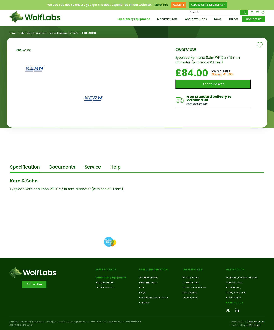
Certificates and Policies (153, 297)
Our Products (106, 269)
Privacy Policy (191, 277)
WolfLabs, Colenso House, (241, 277)
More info (161, 5)
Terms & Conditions (194, 287)
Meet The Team (148, 282)
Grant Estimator (105, 287)
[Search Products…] (214, 12)
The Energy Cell (255, 321)
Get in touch (235, 269)
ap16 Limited (253, 325)
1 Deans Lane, (234, 282)
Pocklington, (233, 287)
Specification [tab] (25, 167)
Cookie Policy (191, 282)
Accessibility (190, 297)
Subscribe (34, 284)
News (218, 19)
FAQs (142, 292)
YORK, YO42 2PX (235, 292)
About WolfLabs (196, 19)
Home (12, 33)
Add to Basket (213, 84)
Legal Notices (192, 269)
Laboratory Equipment (133, 19)
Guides (233, 19)
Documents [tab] (62, 167)
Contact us (234, 302)
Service (93, 167)
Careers (144, 302)
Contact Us (253, 19)
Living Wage (190, 292)
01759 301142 (233, 297)
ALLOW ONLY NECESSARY (208, 5)
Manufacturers (167, 19)
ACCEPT (178, 5)
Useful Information (153, 269)
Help (115, 167)
